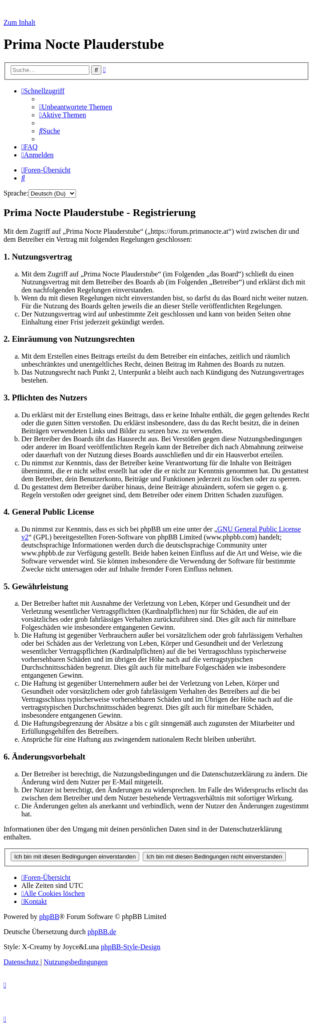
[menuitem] (75, 107)
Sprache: (16, 193)
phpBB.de (102, 931)
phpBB (49, 916)
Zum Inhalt (20, 22)
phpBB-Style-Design (131, 947)
